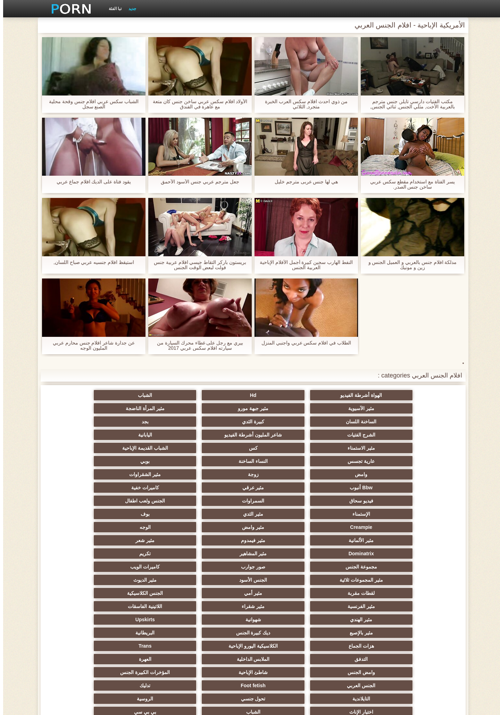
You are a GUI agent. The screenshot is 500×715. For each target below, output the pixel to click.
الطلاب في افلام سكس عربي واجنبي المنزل (303, 343)
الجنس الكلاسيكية (80, 487)
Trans (80, 514)
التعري (352, 580)
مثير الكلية (148, 553)
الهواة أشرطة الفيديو (420, 395)
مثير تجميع (420, 580)
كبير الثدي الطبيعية (80, 646)
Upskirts (80, 501)
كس (352, 421)
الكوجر (148, 619)
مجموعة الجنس (216, 474)
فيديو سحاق (420, 448)
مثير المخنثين (420, 619)
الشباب (284, 395)
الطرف (352, 566)
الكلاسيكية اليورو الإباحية (148, 514)
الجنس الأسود (352, 487)
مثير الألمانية (215, 461)
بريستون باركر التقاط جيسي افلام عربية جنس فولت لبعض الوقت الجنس (197, 265)
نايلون (148, 646)
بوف (79, 448)
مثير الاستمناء (420, 421)
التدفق (420, 527)
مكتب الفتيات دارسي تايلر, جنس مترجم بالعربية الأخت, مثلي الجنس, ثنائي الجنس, (409, 104)
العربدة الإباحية (80, 553)
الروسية (80, 540)
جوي (216, 632)
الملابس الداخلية (351, 527)
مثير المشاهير (352, 474)
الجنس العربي (420, 540)
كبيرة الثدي (352, 408)
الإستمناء (216, 448)
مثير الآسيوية (216, 395)
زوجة (352, 435)
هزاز (79, 619)
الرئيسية (135, 705)
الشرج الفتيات (216, 408)
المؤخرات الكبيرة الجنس (80, 527)
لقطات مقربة (216, 487)
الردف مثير (80, 566)
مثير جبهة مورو (148, 395)
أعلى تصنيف (147, 632)
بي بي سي (284, 553)
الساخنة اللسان (420, 408)
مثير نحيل (216, 593)
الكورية (352, 593)
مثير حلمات (283, 580)
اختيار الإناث (420, 553)
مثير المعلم (284, 619)
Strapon (148, 566)
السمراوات (352, 448)
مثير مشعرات (284, 566)
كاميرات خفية (80, 435)
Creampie (420, 461)
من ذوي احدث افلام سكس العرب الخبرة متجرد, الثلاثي (303, 104)
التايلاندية (216, 540)
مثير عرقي (148, 435)
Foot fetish (352, 540)
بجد (284, 408)
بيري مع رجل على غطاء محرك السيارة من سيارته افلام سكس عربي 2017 (197, 345)
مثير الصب (284, 606)
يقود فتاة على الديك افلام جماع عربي (90, 181)
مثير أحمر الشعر (216, 553)
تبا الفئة (112, 8)
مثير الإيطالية (352, 606)
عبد (284, 593)
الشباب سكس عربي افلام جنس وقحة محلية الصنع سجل (90, 104)
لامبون (80, 632)
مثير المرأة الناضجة (79, 395)
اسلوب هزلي (148, 580)
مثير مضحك (284, 632)
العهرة (284, 527)
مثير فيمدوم (148, 461)
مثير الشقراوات (284, 435)
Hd (352, 395)
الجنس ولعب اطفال (284, 448)
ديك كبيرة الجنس (352, 514)
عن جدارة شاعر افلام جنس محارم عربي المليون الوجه (91, 345)
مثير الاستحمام (352, 619)
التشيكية (148, 593)
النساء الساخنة (147, 421)
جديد (129, 8)
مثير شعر (80, 461)
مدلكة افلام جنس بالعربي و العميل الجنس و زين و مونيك (409, 265)
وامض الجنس (216, 527)
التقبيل (420, 606)
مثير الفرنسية (420, 501)
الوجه (284, 461)
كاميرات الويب (80, 474)
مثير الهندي (216, 501)
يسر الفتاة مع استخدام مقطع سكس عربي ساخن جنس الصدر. (409, 184)
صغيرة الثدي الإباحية (420, 566)
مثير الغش (216, 566)
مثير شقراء (352, 501)
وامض (420, 435)
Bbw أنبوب (216, 435)
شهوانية (148, 501)
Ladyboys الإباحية (284, 646)
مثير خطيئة (420, 593)
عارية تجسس (216, 421)
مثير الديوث (283, 487)
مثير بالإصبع (420, 514)
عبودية (420, 646)
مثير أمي (148, 487)
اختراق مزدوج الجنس (80, 606)
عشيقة (148, 606)
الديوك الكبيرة (352, 646)
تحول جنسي (148, 540)
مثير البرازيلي (216, 619)
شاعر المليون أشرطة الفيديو (148, 408)
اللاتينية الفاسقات (284, 501)
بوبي (80, 421)
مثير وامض (352, 461)
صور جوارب (148, 474)
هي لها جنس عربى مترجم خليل (303, 181)
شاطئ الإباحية (147, 527)
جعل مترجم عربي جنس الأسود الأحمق (197, 181)
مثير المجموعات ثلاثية (420, 487)
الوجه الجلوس (216, 646)
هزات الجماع (216, 514)
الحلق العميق (216, 606)
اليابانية (80, 408)
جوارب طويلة (420, 632)
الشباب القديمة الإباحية (284, 421)
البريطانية (283, 514)
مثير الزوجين (80, 580)
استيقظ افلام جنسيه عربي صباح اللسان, (90, 262)
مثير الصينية (80, 593)
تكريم (284, 474)
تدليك (283, 540)
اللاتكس (352, 632)
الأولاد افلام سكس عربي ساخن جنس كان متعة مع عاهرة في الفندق (196, 104)
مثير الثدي (148, 448)
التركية (216, 580)
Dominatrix (420, 474)
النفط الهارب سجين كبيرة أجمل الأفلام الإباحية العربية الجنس (303, 265)
